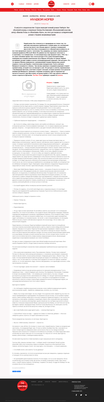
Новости (66, 4)
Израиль (64, 10)
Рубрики (29, 4)
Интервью (27, 10)
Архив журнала (63, 381)
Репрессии (34, 10)
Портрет (40, 10)
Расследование (46, 10)
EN (90, 4)
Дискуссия (21, 10)
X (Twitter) (14, 371)
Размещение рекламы (79, 386)
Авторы (36, 4)
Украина (59, 10)
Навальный (70, 10)
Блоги (52, 10)
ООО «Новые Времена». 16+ (37, 384)
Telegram (18, 371)
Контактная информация (79, 385)
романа (60, 75)
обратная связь (76, 382)
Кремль (84, 10)
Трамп (75, 10)
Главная (21, 4)
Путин (79, 10)
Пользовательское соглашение (81, 387)
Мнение (16, 10)
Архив (73, 4)
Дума (88, 10)
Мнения (54, 381)
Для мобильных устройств (80, 388)
